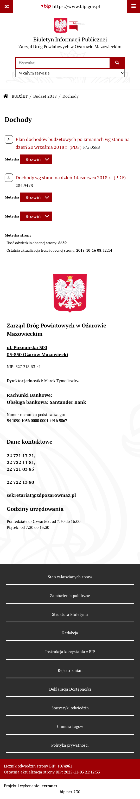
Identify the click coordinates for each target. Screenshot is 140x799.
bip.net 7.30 (70, 791)
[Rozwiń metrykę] (36, 159)
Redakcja (70, 632)
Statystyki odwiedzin (70, 707)
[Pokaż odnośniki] (6, 6)
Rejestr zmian (70, 670)
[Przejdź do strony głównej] (70, 35)
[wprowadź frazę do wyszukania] (62, 63)
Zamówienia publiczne (70, 595)
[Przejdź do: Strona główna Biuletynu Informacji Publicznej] (6, 96)
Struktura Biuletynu (70, 614)
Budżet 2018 (45, 96)
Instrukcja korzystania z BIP (70, 651)
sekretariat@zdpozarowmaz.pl (41, 495)
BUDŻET (20, 96)
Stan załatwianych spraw (70, 576)
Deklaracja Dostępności (70, 689)
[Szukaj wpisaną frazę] (117, 63)
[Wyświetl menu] (133, 6)
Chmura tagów (70, 726)
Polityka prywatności (70, 745)
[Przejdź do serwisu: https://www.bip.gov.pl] (70, 6)
